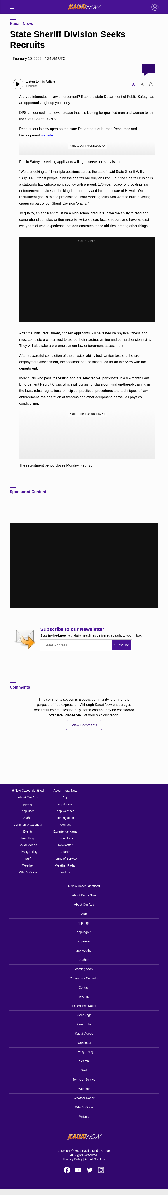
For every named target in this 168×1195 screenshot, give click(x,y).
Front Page (27, 838)
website (47, 135)
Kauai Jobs (65, 838)
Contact (65, 824)
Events (28, 831)
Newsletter (65, 845)
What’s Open (28, 872)
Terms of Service (65, 858)
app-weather (65, 811)
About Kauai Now (65, 790)
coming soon (65, 818)
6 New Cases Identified (28, 790)
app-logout (65, 804)
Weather (28, 865)
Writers (65, 872)
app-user (28, 811)
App (65, 797)
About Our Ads (28, 797)
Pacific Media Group (96, 1150)
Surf (28, 858)
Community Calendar (28, 824)
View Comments (84, 725)
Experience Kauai (65, 831)
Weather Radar (65, 865)
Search (65, 852)
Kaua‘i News (21, 24)
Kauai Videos (28, 845)
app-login (28, 804)
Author (27, 818)
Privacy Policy (27, 852)
